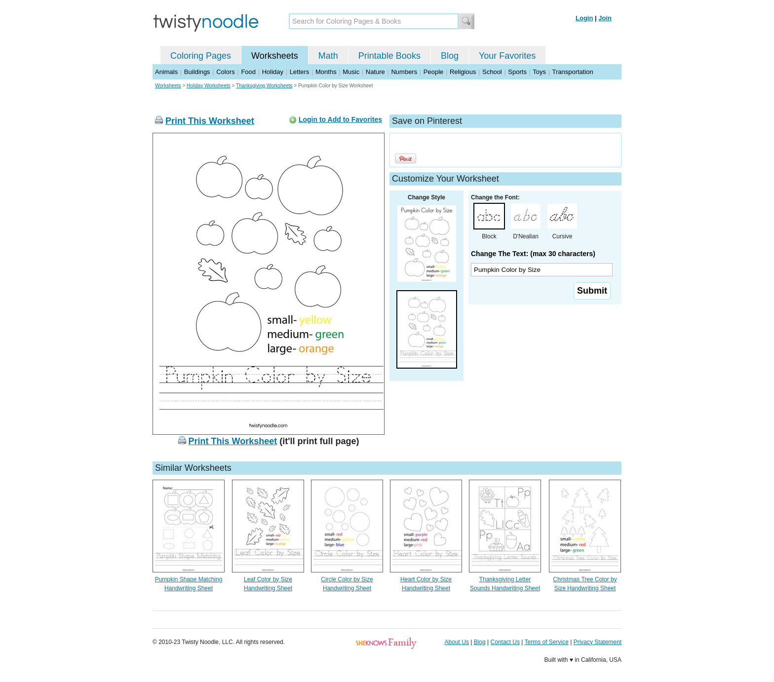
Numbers (404, 72)
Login (584, 18)
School (492, 72)
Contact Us (505, 642)
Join (605, 18)
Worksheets (274, 56)
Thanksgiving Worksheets (264, 85)
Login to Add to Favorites (340, 119)
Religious (463, 72)
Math (328, 56)
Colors (225, 72)
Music (351, 72)
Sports (517, 72)
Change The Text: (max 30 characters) (533, 254)
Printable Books (389, 56)
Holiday (272, 72)
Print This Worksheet (209, 121)
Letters (300, 72)
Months (326, 72)
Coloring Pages (200, 56)
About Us (457, 642)
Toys (539, 72)
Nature (375, 72)
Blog (450, 56)
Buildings (197, 72)
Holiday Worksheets (209, 85)
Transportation (572, 72)
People (433, 72)
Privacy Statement (597, 642)
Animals (166, 72)
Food (248, 72)
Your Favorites (507, 56)
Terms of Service (546, 642)
